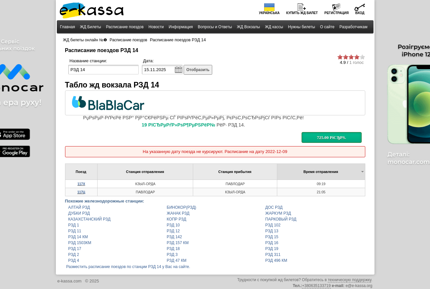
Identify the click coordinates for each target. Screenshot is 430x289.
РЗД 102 (273, 225)
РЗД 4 (73, 260)
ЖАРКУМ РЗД (278, 213)
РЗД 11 (74, 231)
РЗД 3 (172, 254)
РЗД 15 (272, 237)
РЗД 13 (272, 231)
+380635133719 (316, 285)
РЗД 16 (272, 243)
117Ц (81, 192)
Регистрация (336, 13)
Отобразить (198, 69)
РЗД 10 (173, 225)
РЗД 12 (173, 231)
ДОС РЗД (274, 207)
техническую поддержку (349, 280)
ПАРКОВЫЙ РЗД (281, 219)
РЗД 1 (73, 225)
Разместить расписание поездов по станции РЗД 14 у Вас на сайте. (128, 266)
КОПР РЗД (176, 219)
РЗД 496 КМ (276, 260)
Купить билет (302, 13)
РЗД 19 (272, 248)
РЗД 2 (73, 254)
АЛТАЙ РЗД (79, 207)
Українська (269, 13)
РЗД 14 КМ (78, 237)
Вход (359, 13)
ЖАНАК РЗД (178, 213)
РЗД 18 (173, 248)
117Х (81, 184)
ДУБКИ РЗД (79, 213)
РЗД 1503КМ (79, 243)
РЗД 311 (273, 254)
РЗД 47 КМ (177, 260)
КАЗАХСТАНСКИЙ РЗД (89, 219)
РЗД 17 (74, 248)
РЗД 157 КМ (178, 243)
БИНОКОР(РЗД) (181, 207)
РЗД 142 (174, 237)
